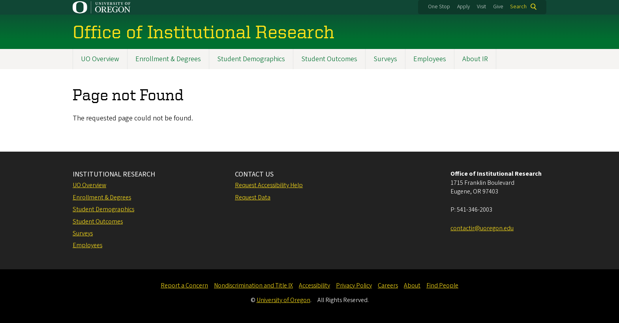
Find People (442, 285)
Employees (429, 59)
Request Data (252, 197)
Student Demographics (251, 59)
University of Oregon (283, 300)
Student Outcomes (329, 59)
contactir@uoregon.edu (482, 228)
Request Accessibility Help (269, 185)
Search (518, 7)
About (412, 285)
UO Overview (100, 59)
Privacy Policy (354, 285)
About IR (475, 59)
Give (498, 7)
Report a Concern (184, 285)
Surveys (385, 59)
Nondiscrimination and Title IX (253, 285)
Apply (463, 7)
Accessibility (314, 285)
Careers (388, 285)
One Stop (439, 7)
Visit (481, 7)
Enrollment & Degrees (168, 59)
